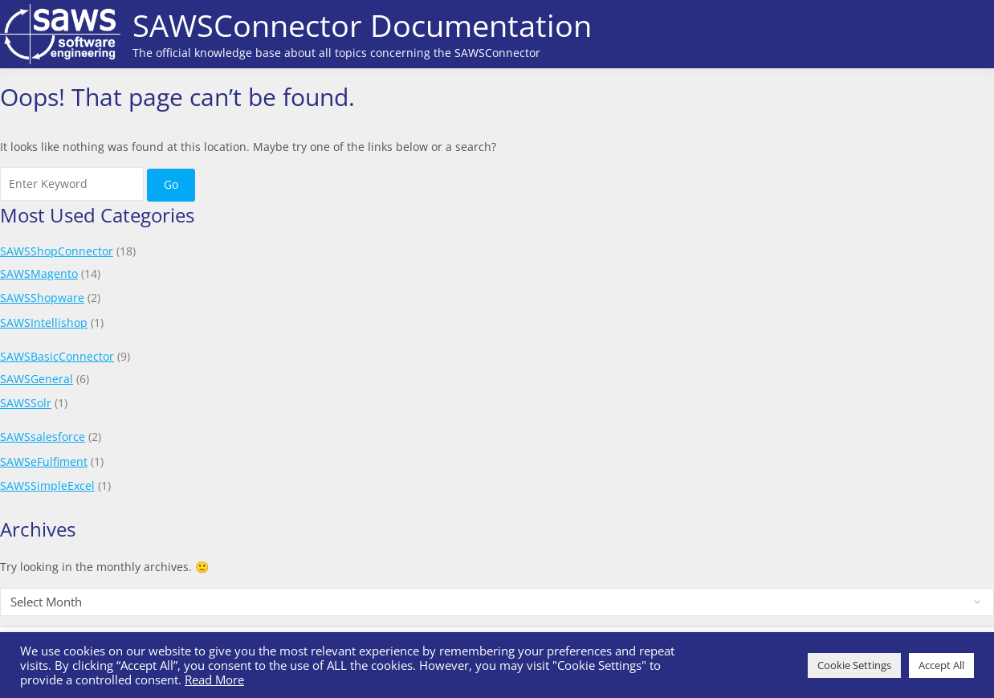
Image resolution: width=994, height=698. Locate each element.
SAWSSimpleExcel (47, 485)
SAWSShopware (42, 297)
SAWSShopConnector (56, 251)
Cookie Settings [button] (854, 665)
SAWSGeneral (36, 378)
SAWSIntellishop (44, 322)
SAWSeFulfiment (44, 461)
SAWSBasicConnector (57, 356)
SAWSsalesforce (42, 436)
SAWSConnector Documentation (362, 25)
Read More (214, 679)
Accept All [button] (941, 665)
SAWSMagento (39, 273)
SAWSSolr (25, 402)
